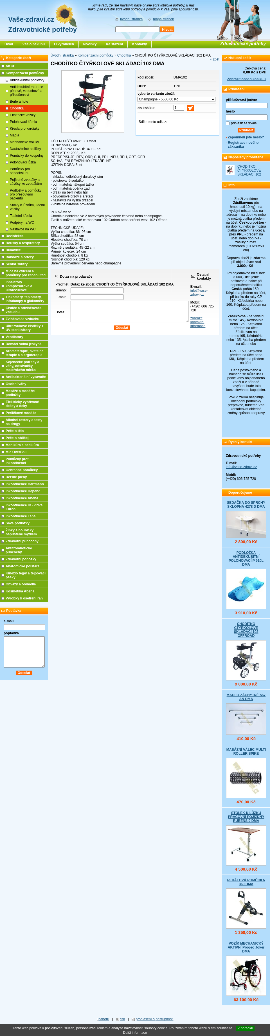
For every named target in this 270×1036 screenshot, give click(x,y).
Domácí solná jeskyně (24, 344)
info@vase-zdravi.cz (199, 292)
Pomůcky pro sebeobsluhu (20, 171)
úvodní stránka (131, 19)
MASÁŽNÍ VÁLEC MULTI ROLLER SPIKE (246, 752)
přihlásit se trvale (244, 123)
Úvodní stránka (62, 55)
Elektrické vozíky (22, 115)
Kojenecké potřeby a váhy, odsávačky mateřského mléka (22, 366)
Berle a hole (19, 102)
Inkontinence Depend (23, 491)
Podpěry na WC (22, 222)
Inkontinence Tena (21, 516)
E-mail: (60, 297)
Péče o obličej (17, 438)
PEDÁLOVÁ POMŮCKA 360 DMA (246, 882)
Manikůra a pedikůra (22, 445)
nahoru (103, 1019)
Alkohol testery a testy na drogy (24, 422)
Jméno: (61, 290)
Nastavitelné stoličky (25, 149)
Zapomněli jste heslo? (246, 137)
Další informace (135, 1033)
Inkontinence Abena (22, 498)
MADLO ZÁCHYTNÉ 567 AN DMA (246, 697)
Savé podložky (18, 523)
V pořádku (245, 1028)
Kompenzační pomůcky (95, 55)
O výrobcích (64, 44)
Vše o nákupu (33, 44)
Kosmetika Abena (20, 591)
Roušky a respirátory (23, 243)
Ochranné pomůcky (22, 470)
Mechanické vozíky (24, 142)
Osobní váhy (16, 384)
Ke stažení (114, 44)
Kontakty (139, 44)
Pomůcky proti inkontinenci (18, 461)
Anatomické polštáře (22, 566)
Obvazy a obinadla (21, 584)
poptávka (11, 633)
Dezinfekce (15, 236)
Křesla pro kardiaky (24, 129)
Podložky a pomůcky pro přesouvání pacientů (25, 194)
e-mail (9, 621)
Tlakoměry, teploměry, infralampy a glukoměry (25, 299)
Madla (14, 135)
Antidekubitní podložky (27, 80)
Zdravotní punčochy (22, 541)
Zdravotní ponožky (21, 559)
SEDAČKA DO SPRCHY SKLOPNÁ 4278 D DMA (246, 505)
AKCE (10, 66)
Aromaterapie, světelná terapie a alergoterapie (25, 353)
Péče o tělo (15, 431)
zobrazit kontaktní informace (198, 322)
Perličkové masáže (21, 413)
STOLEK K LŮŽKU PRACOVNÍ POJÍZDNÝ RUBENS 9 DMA (246, 817)
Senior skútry (17, 264)
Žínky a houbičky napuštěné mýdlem (21, 532)
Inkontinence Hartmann (25, 484)
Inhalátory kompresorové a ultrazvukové (19, 286)
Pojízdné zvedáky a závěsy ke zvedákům (26, 182)
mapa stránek (163, 19)
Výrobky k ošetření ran (24, 598)
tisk (122, 1019)
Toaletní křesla (21, 216)
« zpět (214, 59)
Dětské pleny (16, 477)
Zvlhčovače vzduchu (22, 319)
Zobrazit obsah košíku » (246, 79)
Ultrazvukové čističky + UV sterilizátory (25, 328)
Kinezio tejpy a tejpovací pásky (26, 575)
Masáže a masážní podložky (20, 393)
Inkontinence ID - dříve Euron (24, 507)
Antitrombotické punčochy (19, 550)
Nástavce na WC (23, 229)
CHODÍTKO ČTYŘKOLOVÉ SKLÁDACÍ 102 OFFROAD (246, 630)
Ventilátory (14, 337)
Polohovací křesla (23, 122)
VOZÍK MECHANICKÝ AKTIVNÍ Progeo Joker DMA (246, 947)
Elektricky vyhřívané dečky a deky (22, 404)
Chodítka (124, 55)
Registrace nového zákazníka (243, 145)
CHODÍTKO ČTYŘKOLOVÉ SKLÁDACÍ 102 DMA (249, 172)
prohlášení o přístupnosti (154, 1019)
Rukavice (13, 250)
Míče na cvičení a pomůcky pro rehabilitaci (26, 273)
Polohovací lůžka (23, 162)
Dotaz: (60, 312)
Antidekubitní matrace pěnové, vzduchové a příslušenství (26, 91)
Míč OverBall (16, 452)
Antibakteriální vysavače (26, 377)
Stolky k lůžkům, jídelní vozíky (27, 207)
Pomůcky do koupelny (27, 156)
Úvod (8, 44)
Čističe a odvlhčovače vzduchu (24, 310)
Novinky (90, 44)
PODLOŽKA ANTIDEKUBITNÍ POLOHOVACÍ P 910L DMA (246, 559)
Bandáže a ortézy (20, 257)
